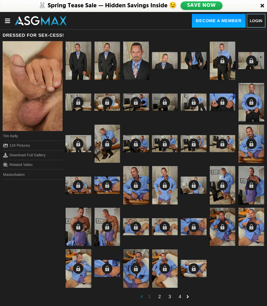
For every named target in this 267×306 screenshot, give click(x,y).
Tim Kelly (10, 136)
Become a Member (219, 20)
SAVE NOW (201, 5)
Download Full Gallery (24, 155)
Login (256, 20)
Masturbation (14, 174)
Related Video (18, 164)
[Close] (262, 6)
